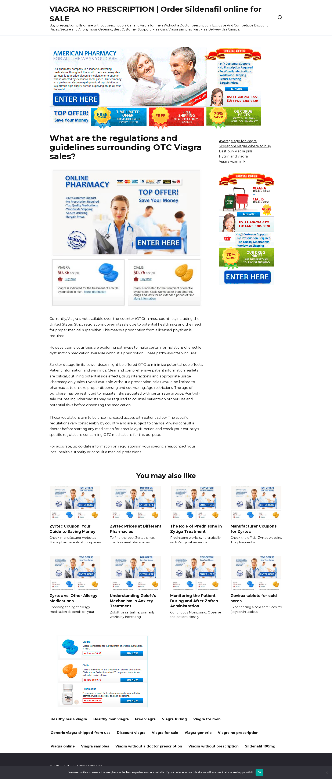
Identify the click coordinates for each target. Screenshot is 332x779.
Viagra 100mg (174, 719)
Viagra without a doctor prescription (148, 746)
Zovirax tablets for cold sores (254, 598)
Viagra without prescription (213, 746)
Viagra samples (95, 746)
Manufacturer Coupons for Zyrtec (254, 529)
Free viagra (145, 719)
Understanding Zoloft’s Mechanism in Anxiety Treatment (133, 600)
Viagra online (63, 746)
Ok (259, 772)
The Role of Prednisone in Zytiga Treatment (196, 529)
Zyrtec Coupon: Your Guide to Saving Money (72, 529)
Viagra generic (198, 733)
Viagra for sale (165, 733)
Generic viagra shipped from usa (81, 733)
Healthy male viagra (69, 719)
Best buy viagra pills (235, 151)
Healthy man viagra (111, 719)
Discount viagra (131, 733)
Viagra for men (207, 719)
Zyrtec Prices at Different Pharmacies (135, 529)
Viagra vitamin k (232, 161)
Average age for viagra (238, 141)
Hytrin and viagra (233, 156)
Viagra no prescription (238, 733)
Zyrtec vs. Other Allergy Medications (73, 598)
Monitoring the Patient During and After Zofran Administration (194, 600)
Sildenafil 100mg (260, 746)
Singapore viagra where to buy (245, 146)
